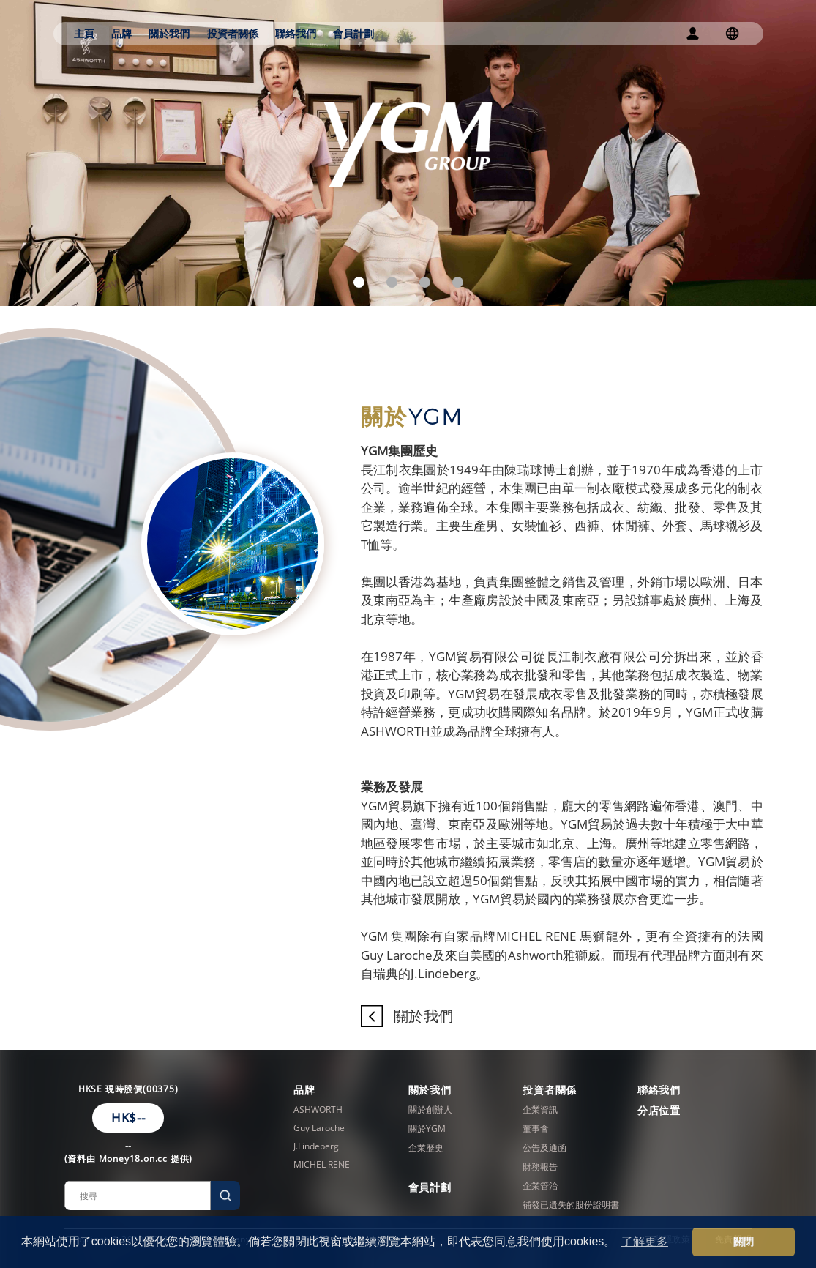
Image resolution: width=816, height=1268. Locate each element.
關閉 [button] (743, 1242)
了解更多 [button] (644, 1241)
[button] (358, 282)
